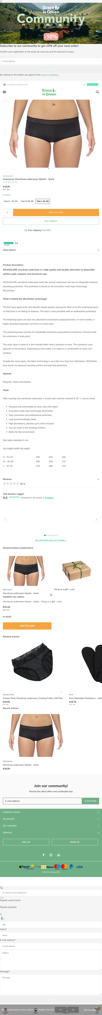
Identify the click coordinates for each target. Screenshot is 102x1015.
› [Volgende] (96, 519)
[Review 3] (49, 535)
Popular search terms (10, 900)
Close (2, 897)
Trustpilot (48, 497)
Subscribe (90, 801)
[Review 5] (53, 535)
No (73, 1010)
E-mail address (8, 940)
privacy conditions (49, 74)
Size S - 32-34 (10, 201)
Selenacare (8, 175)
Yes (60, 1010)
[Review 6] (55, 535)
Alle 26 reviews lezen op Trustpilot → (51, 540)
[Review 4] (51, 535)
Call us (26, 842)
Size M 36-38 (27, 201)
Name (3, 929)
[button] (4, 92)
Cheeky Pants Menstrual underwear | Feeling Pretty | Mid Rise (33, 698)
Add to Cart (56, 212)
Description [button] (9, 250)
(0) (16, 182)
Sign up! (51, 69)
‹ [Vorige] (5, 519)
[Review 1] (45, 535)
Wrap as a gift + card (64, 589)
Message (5, 971)
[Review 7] (57, 535)
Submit (51, 999)
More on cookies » (91, 1010)
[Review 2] (47, 535)
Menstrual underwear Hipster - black (21, 593)
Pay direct (51, 221)
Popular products (8, 907)
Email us (74, 842)
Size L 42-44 (43, 201)
